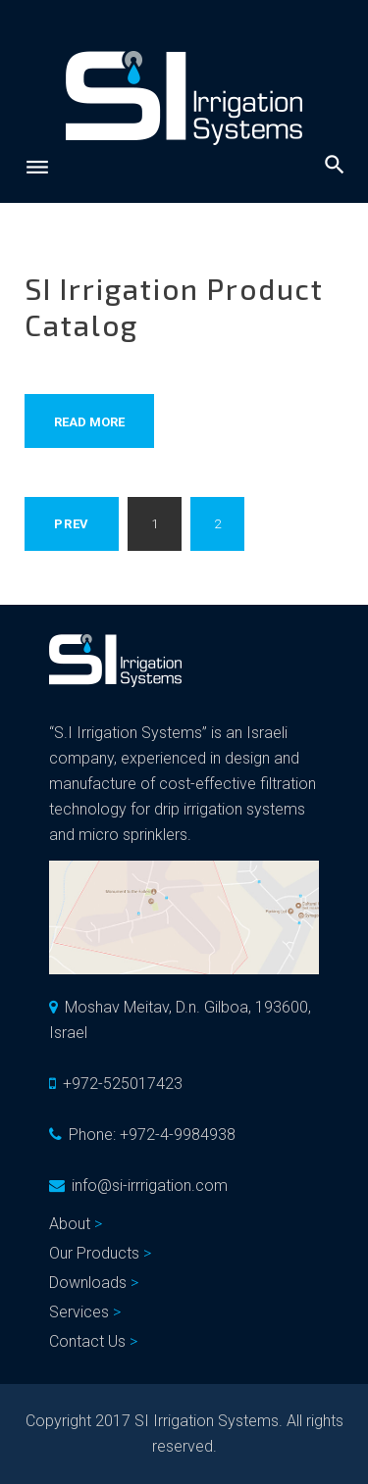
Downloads (88, 1282)
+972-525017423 (123, 1083)
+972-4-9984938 (178, 1134)
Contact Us (87, 1341)
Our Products (94, 1253)
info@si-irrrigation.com (150, 1185)
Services (79, 1312)
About (69, 1223)
